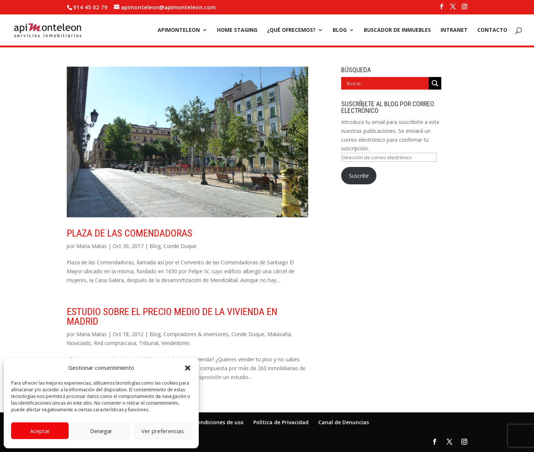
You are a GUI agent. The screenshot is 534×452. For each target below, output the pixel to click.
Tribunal (148, 342)
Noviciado (79, 342)
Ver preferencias (162, 431)
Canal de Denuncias (343, 422)
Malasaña (279, 334)
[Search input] (387, 83)
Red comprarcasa (115, 342)
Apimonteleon (179, 30)
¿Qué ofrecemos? (291, 30)
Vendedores (175, 342)
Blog (340, 30)
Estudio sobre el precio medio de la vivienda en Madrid (172, 316)
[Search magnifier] (435, 83)
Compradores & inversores (196, 334)
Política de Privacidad (281, 422)
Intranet (454, 30)
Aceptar (40, 431)
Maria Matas (91, 246)
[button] (187, 368)
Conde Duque (180, 246)
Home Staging (237, 30)
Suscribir (359, 175)
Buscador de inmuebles (397, 30)
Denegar (101, 431)
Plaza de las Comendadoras (129, 233)
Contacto (492, 30)
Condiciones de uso (219, 422)
